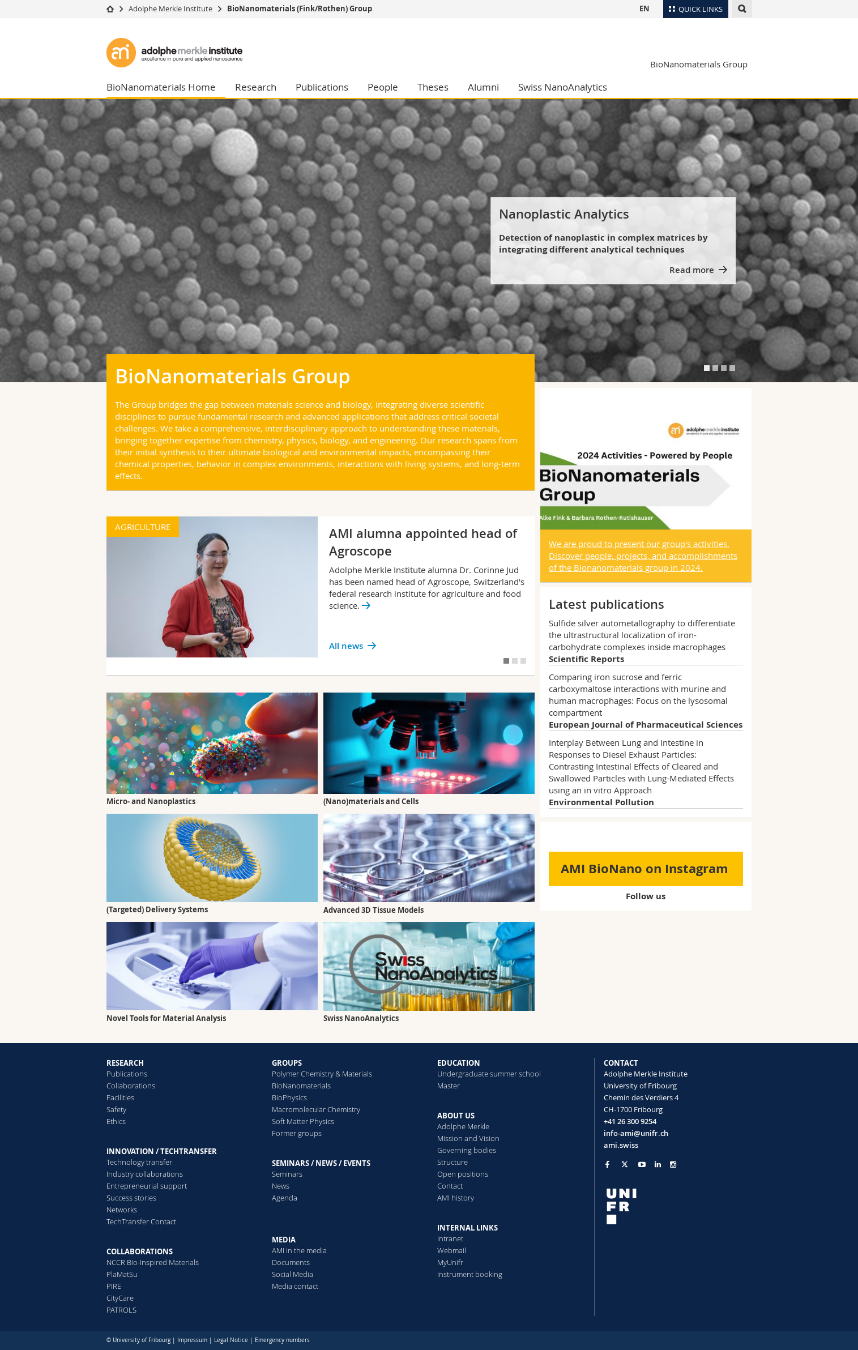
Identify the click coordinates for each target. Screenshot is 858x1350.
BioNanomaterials (301, 1085)
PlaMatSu (122, 1274)
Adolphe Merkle (463, 1126)
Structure (452, 1162)
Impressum (192, 1340)
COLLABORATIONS (139, 1251)
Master (448, 1085)
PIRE (113, 1286)
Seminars (287, 1174)
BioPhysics (289, 1097)
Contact (450, 1186)
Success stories (131, 1198)
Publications (322, 86)
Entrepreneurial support (146, 1186)
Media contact (295, 1286)
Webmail (451, 1250)
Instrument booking (469, 1274)
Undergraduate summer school (489, 1074)
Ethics (116, 1121)
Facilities (120, 1097)
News (280, 1186)
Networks (121, 1209)
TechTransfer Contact (141, 1221)
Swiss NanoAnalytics (562, 86)
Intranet (450, 1238)
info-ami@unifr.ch (636, 1133)
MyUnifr (450, 1262)
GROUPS (287, 1063)
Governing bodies (466, 1150)
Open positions (462, 1174)
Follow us (645, 896)
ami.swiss (621, 1145)
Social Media (292, 1274)
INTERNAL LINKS (467, 1228)
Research (255, 86)
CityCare (120, 1298)
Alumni (483, 86)
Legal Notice (231, 1340)
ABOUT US (456, 1115)
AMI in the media (299, 1250)
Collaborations (130, 1085)
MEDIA (284, 1239)
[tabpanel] (429, 240)
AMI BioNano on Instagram (644, 868)
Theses (433, 86)
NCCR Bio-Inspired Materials (152, 1262)
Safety (116, 1109)
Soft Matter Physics (303, 1121)
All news (346, 646)
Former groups (297, 1133)
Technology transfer (139, 1162)
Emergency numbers (282, 1340)
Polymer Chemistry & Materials (322, 1074)
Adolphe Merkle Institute (170, 8)
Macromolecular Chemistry (316, 1109)
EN (644, 8)
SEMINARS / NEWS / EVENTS (321, 1163)
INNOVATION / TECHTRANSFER (161, 1151)
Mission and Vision (468, 1138)
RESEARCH (125, 1063)
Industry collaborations (144, 1174)
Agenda (284, 1198)
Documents (291, 1262)
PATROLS (121, 1310)
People (383, 86)
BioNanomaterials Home (161, 86)
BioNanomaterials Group (699, 64)
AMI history (455, 1198)
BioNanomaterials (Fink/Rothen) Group (299, 8)
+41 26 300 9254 (630, 1121)
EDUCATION (458, 1063)
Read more (691, 270)
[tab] (707, 368)
